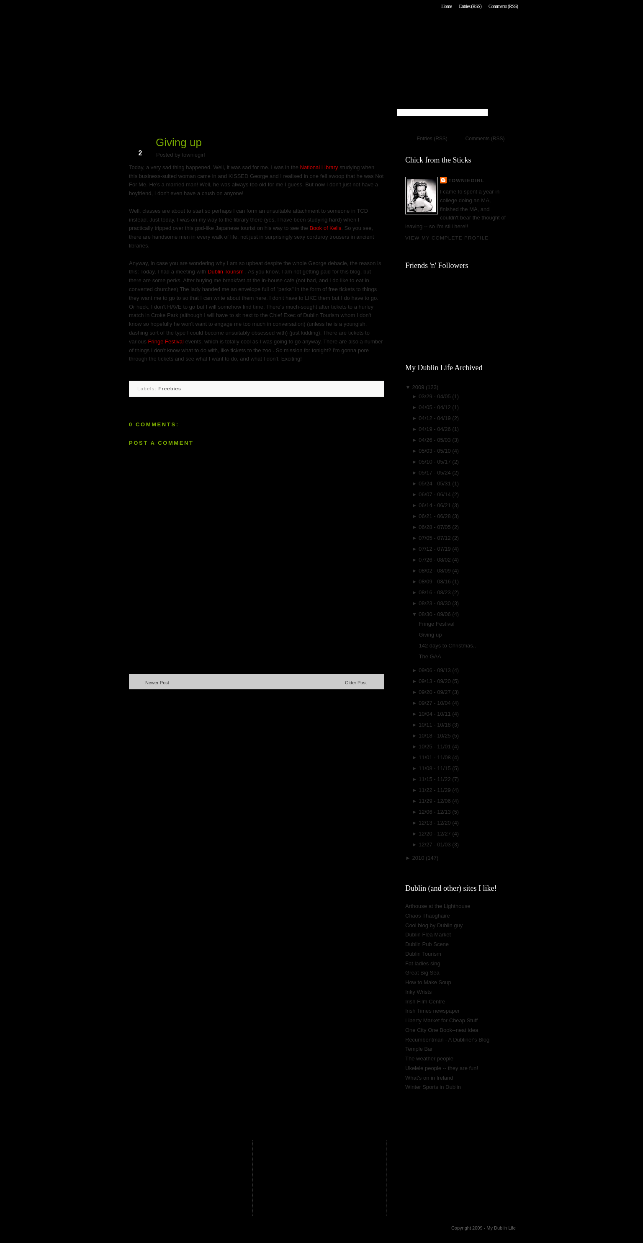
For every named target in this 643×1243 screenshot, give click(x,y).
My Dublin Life (236, 29)
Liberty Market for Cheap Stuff (441, 1020)
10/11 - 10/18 (435, 725)
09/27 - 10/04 (435, 703)
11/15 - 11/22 (435, 779)
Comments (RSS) (503, 6)
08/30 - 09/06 (435, 614)
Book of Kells (325, 228)
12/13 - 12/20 (435, 823)
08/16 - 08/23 (435, 592)
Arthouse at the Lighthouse (437, 906)
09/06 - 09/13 (435, 670)
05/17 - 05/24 (435, 472)
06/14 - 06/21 (435, 505)
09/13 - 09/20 (435, 681)
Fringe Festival (166, 341)
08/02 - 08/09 (435, 570)
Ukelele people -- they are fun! (441, 1068)
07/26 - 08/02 (435, 560)
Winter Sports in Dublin (433, 1087)
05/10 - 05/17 (435, 462)
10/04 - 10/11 (435, 714)
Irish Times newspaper (432, 1011)
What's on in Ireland (429, 1078)
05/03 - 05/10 (435, 451)
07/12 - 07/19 (435, 549)
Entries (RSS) (470, 6)
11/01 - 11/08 (435, 757)
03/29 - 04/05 (435, 396)
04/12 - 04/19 (435, 418)
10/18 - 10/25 (435, 735)
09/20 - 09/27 (435, 692)
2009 (419, 387)
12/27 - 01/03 (435, 844)
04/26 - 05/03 (435, 440)
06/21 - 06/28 (435, 516)
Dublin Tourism (226, 271)
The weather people (429, 1058)
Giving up (179, 142)
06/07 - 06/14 (435, 494)
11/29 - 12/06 (435, 801)
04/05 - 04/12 (435, 407)
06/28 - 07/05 (435, 527)
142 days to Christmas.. (447, 645)
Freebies (169, 388)
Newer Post (157, 682)
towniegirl (466, 180)
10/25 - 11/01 (435, 746)
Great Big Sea (422, 973)
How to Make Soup (428, 982)
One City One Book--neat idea (441, 1030)
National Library (320, 167)
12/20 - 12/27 (435, 833)
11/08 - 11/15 (435, 768)
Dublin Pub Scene (427, 944)
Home (446, 6)
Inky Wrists (418, 992)
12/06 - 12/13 (435, 812)
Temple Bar (419, 1049)
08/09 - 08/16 (435, 581)
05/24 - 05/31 (435, 483)
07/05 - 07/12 (435, 538)
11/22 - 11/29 (435, 790)
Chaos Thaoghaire (427, 916)
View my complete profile (447, 237)
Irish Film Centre (425, 1001)
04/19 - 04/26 (435, 429)
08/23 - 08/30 (435, 603)
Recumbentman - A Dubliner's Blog (447, 1040)
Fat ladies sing (422, 963)
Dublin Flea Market (428, 934)
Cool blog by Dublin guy (434, 925)
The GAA (430, 656)
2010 (419, 858)
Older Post (356, 682)
